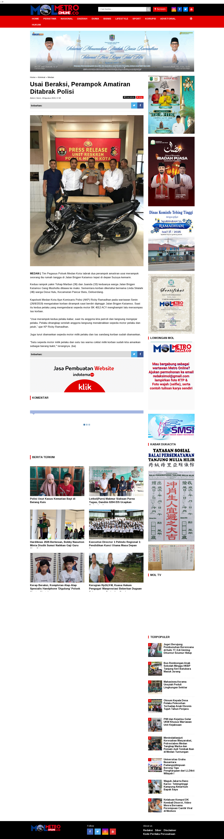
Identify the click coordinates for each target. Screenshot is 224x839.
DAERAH (82, 18)
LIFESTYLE (121, 18)
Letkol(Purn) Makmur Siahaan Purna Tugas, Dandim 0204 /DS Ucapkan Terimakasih (112, 502)
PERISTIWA (49, 18)
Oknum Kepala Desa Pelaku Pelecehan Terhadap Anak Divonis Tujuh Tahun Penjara (177, 704)
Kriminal (41, 77)
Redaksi (148, 830)
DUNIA (95, 18)
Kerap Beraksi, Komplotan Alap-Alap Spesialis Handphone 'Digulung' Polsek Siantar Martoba (55, 589)
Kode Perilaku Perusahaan (159, 834)
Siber (158, 830)
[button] (191, 17)
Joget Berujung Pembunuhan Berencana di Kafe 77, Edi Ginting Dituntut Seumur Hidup (179, 648)
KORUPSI (150, 18)
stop (140, 97)
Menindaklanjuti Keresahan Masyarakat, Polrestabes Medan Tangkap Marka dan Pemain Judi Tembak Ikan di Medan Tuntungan (179, 744)
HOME (35, 18)
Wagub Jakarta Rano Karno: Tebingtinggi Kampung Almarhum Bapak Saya (176, 785)
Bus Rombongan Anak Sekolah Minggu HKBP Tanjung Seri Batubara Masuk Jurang (177, 667)
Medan (51, 77)
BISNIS (107, 18)
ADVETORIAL (168, 18)
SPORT (137, 18)
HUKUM (36, 24)
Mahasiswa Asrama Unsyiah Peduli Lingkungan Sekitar (175, 684)
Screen (160, 9)
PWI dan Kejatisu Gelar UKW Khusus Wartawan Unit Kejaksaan (178, 722)
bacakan (129, 97)
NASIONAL (67, 18)
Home (32, 77)
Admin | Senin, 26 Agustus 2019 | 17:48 (45, 98)
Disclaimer (170, 830)
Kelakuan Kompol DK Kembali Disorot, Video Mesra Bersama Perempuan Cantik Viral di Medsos (178, 805)
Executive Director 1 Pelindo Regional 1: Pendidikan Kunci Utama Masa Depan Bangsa (115, 545)
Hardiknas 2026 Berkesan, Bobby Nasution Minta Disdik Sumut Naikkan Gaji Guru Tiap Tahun (57, 545)
